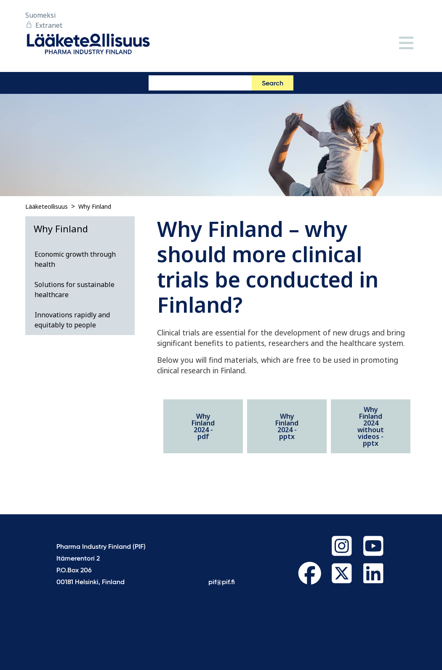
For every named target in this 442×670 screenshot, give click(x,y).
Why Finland (94, 206)
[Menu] (406, 43)
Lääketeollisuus (46, 206)
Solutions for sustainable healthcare (74, 289)
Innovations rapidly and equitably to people (72, 320)
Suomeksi (40, 15)
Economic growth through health (75, 259)
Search (272, 83)
